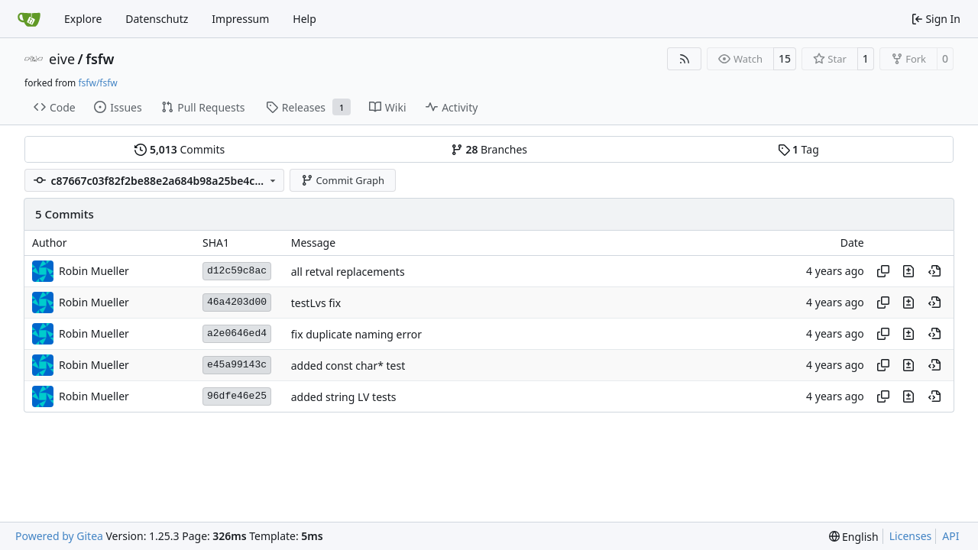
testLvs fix (316, 303)
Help (304, 18)
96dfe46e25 (237, 396)
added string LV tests (344, 397)
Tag (798, 149)
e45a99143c (237, 364)
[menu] (854, 536)
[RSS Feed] (684, 58)
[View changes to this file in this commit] (908, 271)
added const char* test (348, 365)
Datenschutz (156, 18)
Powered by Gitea (59, 536)
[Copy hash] (883, 271)
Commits (179, 149)
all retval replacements (348, 271)
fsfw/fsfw (97, 82)
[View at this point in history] (934, 271)
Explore (83, 18)
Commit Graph (342, 180)
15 (785, 58)
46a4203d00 (237, 302)
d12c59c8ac (237, 271)
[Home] (29, 19)
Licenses (910, 536)
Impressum (240, 18)
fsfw (100, 58)
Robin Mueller (94, 271)
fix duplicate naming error (356, 334)
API (950, 536)
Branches (489, 149)
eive (62, 58)
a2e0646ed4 (237, 333)
